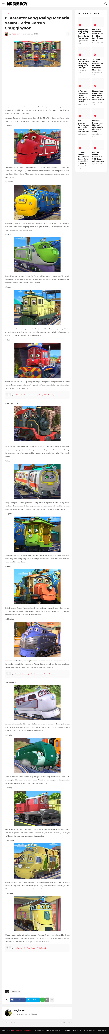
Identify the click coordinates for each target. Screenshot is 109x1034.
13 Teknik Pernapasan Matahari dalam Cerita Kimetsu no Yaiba (97, 126)
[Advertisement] (37, 86)
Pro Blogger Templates (21, 1030)
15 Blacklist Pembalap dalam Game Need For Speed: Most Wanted (97, 35)
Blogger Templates (53, 1030)
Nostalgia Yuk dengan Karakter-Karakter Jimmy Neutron (35, 674)
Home (7, 13)
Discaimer (102, 1030)
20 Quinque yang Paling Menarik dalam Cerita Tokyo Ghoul (83, 34)
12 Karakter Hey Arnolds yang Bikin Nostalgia (31, 948)
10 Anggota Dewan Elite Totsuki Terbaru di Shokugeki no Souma (84, 96)
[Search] (106, 4)
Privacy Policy (89, 1030)
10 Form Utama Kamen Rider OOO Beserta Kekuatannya (98, 157)
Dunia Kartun (17, 13)
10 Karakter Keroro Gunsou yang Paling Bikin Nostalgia (35, 395)
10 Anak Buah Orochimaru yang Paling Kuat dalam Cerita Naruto (98, 95)
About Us (77, 1030)
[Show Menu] (3, 4)
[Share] (68, 34)
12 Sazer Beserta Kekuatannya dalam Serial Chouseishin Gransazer (83, 158)
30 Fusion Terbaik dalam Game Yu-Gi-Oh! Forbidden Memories (97, 64)
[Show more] (52, 1000)
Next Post (66, 1023)
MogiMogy (19, 1010)
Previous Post (9, 1023)
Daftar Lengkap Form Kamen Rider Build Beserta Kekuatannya (83, 126)
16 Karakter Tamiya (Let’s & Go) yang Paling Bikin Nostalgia (83, 63)
